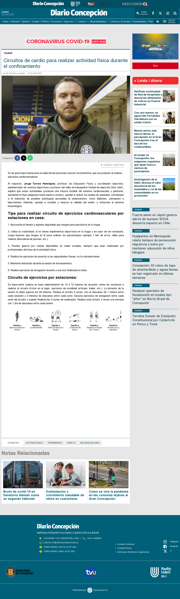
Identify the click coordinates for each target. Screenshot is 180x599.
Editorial (15, 21)
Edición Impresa (169, 21)
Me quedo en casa (89, 443)
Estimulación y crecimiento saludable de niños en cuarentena (65, 495)
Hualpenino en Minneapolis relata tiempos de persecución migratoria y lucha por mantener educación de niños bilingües (154, 244)
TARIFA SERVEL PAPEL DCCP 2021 (59, 551)
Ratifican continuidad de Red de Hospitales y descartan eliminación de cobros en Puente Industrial (148, 98)
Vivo (155, 65)
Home (6, 21)
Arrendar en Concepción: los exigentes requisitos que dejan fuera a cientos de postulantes (147, 163)
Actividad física (34, 443)
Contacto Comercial (125, 544)
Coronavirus (55, 443)
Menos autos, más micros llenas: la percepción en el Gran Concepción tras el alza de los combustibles (147, 138)
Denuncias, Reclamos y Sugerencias (133, 552)
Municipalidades (98, 21)
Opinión (26, 21)
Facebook (170, 546)
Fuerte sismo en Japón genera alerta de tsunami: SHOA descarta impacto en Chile (154, 219)
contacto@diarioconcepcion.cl (60, 543)
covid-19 (71, 443)
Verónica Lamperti (17, 73)
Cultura (81, 21)
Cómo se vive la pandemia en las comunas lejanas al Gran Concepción (108, 495)
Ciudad (35, 21)
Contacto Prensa (124, 548)
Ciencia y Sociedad (120, 21)
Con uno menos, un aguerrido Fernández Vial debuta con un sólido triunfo (147, 117)
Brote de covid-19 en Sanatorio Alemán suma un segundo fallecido (21, 495)
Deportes (68, 21)
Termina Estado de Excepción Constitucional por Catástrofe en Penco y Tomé (154, 320)
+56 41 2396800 (94, 538)
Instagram (170, 542)
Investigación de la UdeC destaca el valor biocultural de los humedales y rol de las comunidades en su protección (148, 187)
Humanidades (139, 21)
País (151, 21)
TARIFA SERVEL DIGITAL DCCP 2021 (59, 547)
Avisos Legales (142, 13)
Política (45, 21)
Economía (56, 21)
